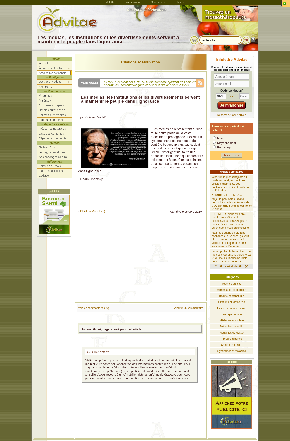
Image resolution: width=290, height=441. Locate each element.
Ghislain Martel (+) (92, 211)
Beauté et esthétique (231, 296)
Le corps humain (232, 314)
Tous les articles (231, 283)
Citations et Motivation (140, 62)
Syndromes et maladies (232, 351)
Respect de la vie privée (231, 115)
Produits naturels (231, 338)
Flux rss (180, 2)
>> (231, 97)
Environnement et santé (231, 308)
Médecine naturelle (231, 326)
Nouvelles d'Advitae (232, 332)
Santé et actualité (231, 344)
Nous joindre (132, 2)
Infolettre (110, 2)
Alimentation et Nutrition (231, 289)
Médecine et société (232, 320)
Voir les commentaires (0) (93, 308)
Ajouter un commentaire (188, 308)
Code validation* (231, 90)
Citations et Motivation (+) (231, 266)
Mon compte (158, 2)
